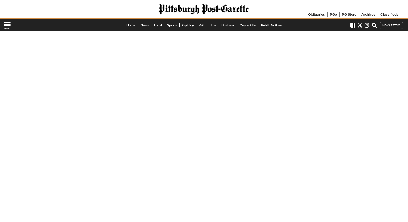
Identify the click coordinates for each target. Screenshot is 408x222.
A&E (202, 25)
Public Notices (271, 25)
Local (158, 25)
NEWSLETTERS (391, 25)
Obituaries (316, 14)
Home (130, 25)
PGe (333, 14)
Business (227, 25)
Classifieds (391, 14)
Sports (172, 25)
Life (213, 25)
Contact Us (248, 25)
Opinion (188, 25)
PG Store (349, 14)
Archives (368, 14)
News (145, 25)
